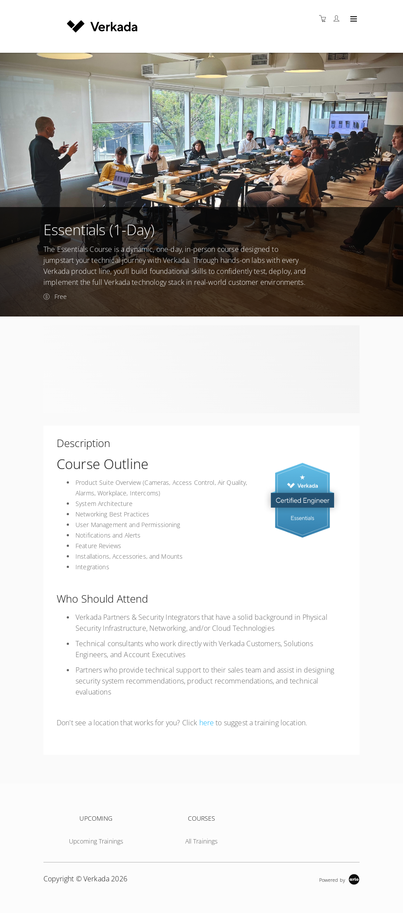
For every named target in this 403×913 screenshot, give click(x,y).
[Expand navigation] (353, 19)
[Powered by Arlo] (339, 879)
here (206, 722)
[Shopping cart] (325, 19)
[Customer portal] (338, 18)
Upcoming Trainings (96, 841)
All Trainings (201, 841)
